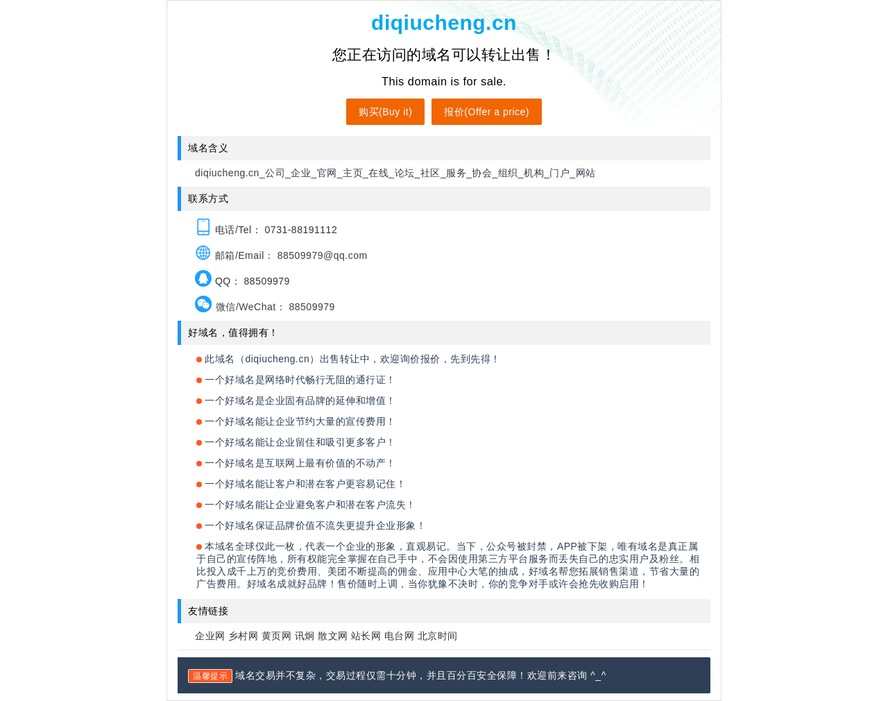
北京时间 (438, 635)
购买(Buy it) (385, 111)
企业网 (210, 635)
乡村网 (243, 635)
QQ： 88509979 (242, 281)
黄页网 (277, 635)
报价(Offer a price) (486, 111)
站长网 (366, 635)
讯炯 (305, 635)
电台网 (399, 635)
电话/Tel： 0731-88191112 (266, 229)
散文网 (333, 635)
